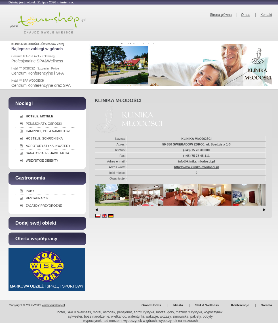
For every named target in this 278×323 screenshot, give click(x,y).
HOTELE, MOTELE (39, 116)
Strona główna (221, 15)
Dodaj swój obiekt (35, 223)
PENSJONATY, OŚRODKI (44, 123)
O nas (245, 15)
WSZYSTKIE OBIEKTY (42, 160)
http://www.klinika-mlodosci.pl (196, 167)
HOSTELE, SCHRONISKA (44, 138)
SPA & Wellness (207, 305)
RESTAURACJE (37, 198)
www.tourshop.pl (53, 305)
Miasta (178, 305)
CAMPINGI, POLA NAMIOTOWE (48, 131)
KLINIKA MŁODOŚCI (118, 100)
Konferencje (240, 305)
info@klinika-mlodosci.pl (196, 161)
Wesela (266, 305)
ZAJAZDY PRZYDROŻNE (44, 205)
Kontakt (266, 15)
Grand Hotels (151, 305)
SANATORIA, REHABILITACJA (47, 153)
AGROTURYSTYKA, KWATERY (48, 145)
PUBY (30, 191)
